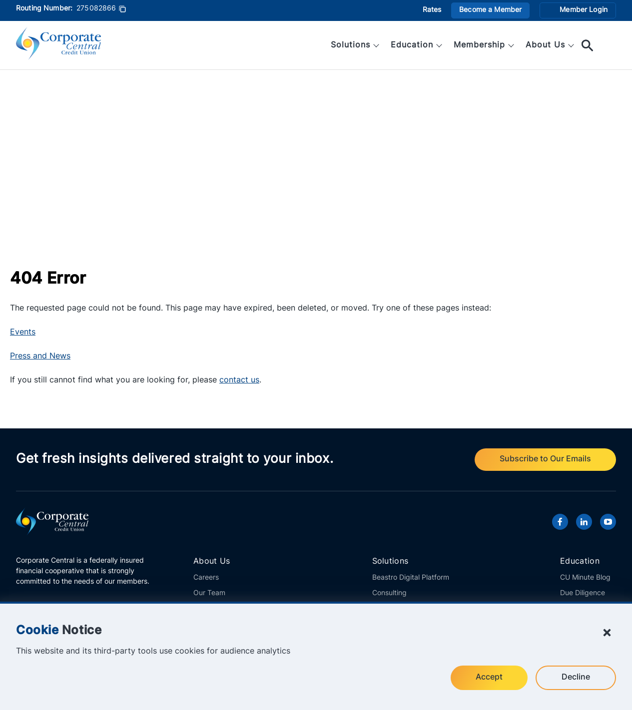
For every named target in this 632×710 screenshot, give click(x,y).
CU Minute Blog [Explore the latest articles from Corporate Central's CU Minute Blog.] (585, 578)
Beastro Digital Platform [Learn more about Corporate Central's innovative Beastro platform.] (410, 578)
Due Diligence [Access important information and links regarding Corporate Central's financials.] (582, 593)
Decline (576, 678)
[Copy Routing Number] (122, 10)
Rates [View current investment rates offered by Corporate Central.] (432, 10)
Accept (489, 678)
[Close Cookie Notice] (607, 633)
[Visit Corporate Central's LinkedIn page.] (584, 522)
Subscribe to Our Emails (545, 459)
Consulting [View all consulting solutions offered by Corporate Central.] (389, 593)
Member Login (584, 10)
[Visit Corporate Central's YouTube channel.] (608, 522)
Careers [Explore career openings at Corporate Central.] (206, 578)
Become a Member (490, 10)
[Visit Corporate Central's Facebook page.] (560, 522)
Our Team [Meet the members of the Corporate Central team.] (209, 593)
